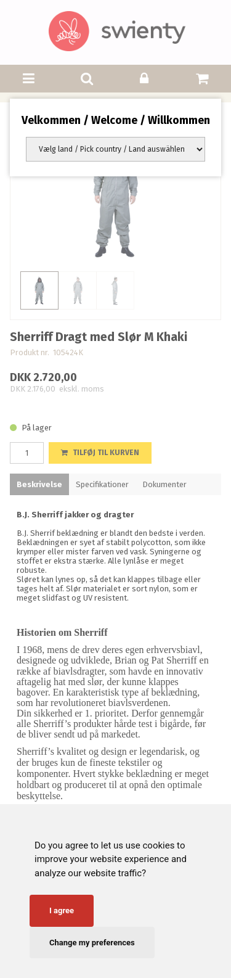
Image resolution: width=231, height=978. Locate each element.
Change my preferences (92, 942)
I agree (61, 910)
